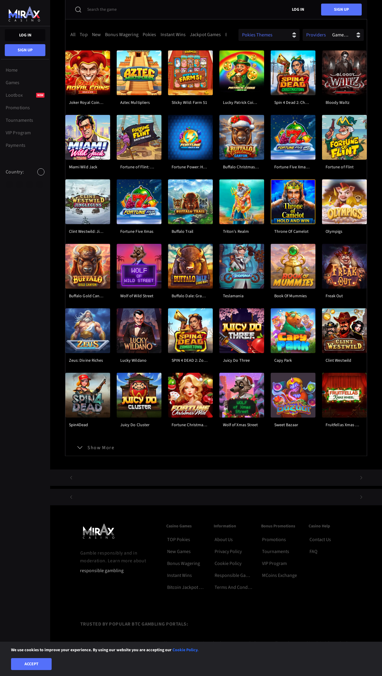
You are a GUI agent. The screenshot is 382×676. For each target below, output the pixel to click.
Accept (31, 664)
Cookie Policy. (185, 650)
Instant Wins (179, 575)
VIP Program (274, 563)
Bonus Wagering (183, 563)
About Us (224, 539)
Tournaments (275, 551)
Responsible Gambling (233, 575)
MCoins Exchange (279, 575)
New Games (179, 551)
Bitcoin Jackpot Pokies (186, 587)
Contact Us (320, 539)
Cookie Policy (228, 563)
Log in (25, 35)
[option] (9, 184)
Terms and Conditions (233, 587)
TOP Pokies (178, 539)
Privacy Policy (228, 551)
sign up (25, 50)
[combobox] (25, 177)
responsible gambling (102, 571)
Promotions (274, 539)
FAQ (313, 551)
